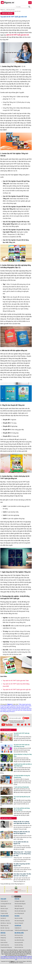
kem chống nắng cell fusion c (7, 711)
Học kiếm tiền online (19, 940)
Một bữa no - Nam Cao (6, 923)
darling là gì (12, 707)
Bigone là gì (3, 906)
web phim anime (20, 707)
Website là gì (4, 911)
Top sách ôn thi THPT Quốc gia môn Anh (11, 11)
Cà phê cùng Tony (5, 945)
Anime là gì (3, 935)
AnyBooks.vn (18, 928)
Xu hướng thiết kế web (6, 903)
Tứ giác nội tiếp (4, 913)
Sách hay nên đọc (10, 9)
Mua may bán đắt (19, 942)
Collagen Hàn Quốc (19, 901)
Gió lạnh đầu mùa (19, 937)
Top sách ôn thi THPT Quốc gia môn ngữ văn (17, 689)
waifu (29, 705)
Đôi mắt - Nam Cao (5, 928)
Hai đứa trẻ (3, 918)
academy (12, 705)
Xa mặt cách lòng (19, 945)
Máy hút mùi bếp (18, 918)
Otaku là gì (3, 940)
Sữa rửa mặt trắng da (20, 903)
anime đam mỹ (24, 708)
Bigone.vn (2, 9)
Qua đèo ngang (9, 930)
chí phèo (27, 707)
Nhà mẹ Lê (3, 930)
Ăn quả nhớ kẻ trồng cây (6, 947)
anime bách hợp (16, 708)
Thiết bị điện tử (4, 901)
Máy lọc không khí (19, 923)
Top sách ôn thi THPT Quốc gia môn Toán (16, 680)
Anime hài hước (16, 710)
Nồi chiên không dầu (19, 920)
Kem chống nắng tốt (19, 913)
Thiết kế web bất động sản (21, 930)
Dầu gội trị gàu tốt (19, 908)
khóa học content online (22, 705)
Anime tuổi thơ (4, 942)
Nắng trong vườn (4, 925)
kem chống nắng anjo (25, 710)
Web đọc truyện (4, 908)
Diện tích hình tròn (19, 947)
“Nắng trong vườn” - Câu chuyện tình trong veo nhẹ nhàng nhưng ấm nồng (22, 853)
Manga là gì (3, 937)
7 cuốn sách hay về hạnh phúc (21, 787)
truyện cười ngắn (4, 707)
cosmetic (9, 710)
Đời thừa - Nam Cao (5, 920)
